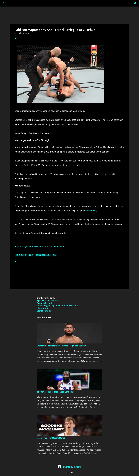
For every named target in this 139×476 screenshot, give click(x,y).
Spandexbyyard (44, 303)
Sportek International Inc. (49, 300)
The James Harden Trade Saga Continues (55, 392)
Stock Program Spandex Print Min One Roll (57, 305)
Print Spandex (43, 311)
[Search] (11, 3)
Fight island (21, 255)
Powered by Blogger (69, 467)
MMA (31, 255)
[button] (16, 39)
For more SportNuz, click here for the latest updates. (40, 246)
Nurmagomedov (43, 255)
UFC (54, 255)
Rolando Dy (91, 210)
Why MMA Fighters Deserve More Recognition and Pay (61, 346)
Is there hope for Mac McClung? (51, 438)
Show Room (42, 308)
